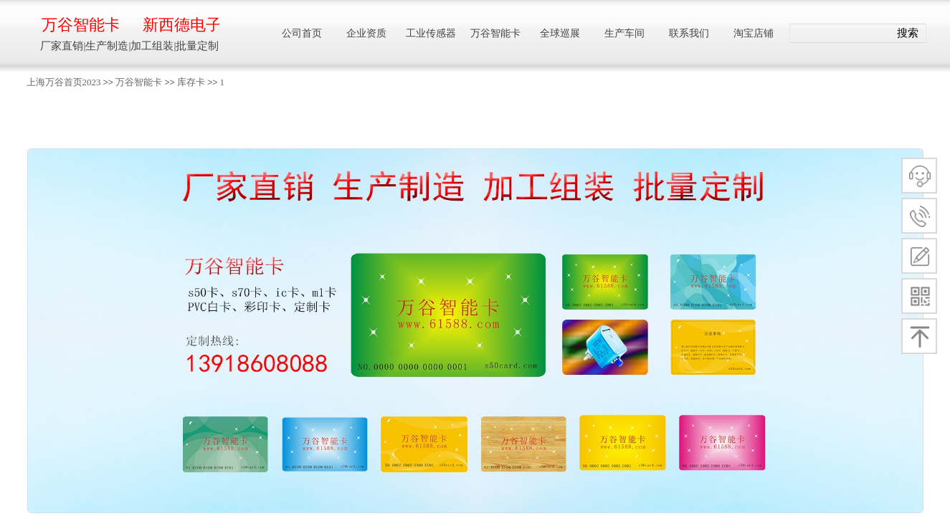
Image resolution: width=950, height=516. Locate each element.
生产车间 (624, 33)
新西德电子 (181, 25)
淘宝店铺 (753, 33)
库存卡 (191, 82)
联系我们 (689, 33)
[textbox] (840, 33)
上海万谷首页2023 (64, 82)
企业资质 (366, 33)
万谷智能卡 (138, 82)
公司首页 (302, 33)
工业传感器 (431, 33)
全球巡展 (560, 33)
